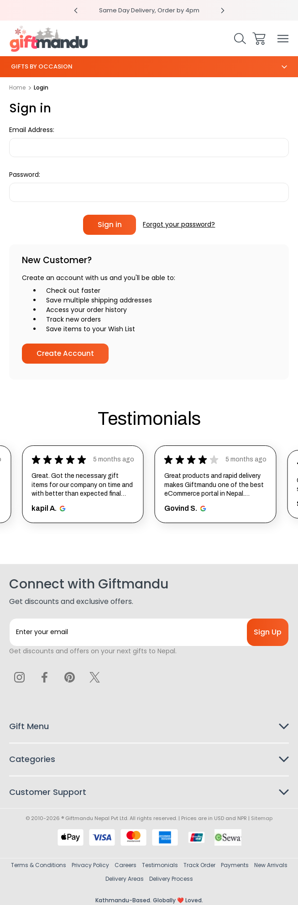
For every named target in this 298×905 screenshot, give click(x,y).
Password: (24, 174)
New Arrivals (271, 865)
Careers (125, 865)
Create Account (65, 353)
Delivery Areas (124, 879)
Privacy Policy (90, 865)
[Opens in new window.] (61, 508)
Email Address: (31, 129)
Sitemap (261, 818)
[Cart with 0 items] (259, 38)
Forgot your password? (179, 224)
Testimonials (160, 865)
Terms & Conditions (38, 865)
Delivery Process (171, 879)
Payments (235, 865)
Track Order (199, 865)
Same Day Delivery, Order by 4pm (149, 10)
